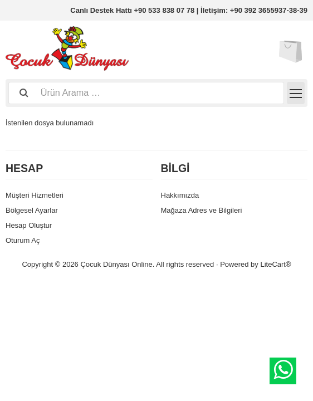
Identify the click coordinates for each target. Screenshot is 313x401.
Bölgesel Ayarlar (32, 210)
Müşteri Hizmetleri (34, 195)
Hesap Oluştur (29, 225)
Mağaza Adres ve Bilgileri (201, 210)
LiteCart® (275, 264)
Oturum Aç (23, 240)
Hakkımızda (180, 195)
